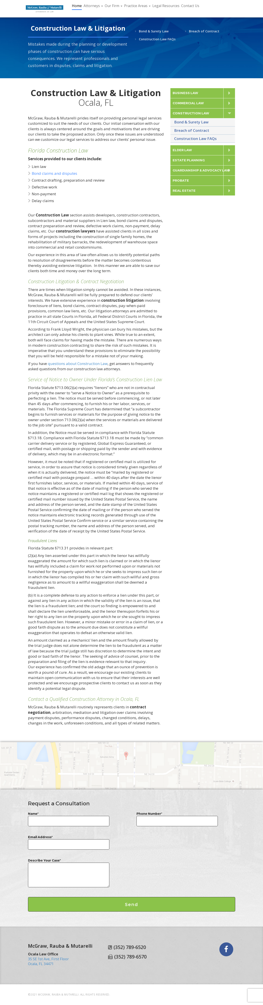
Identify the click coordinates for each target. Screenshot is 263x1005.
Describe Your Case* (68, 873)
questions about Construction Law (78, 363)
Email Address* (68, 840)
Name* (68, 817)
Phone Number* (177, 817)
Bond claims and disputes (54, 173)
